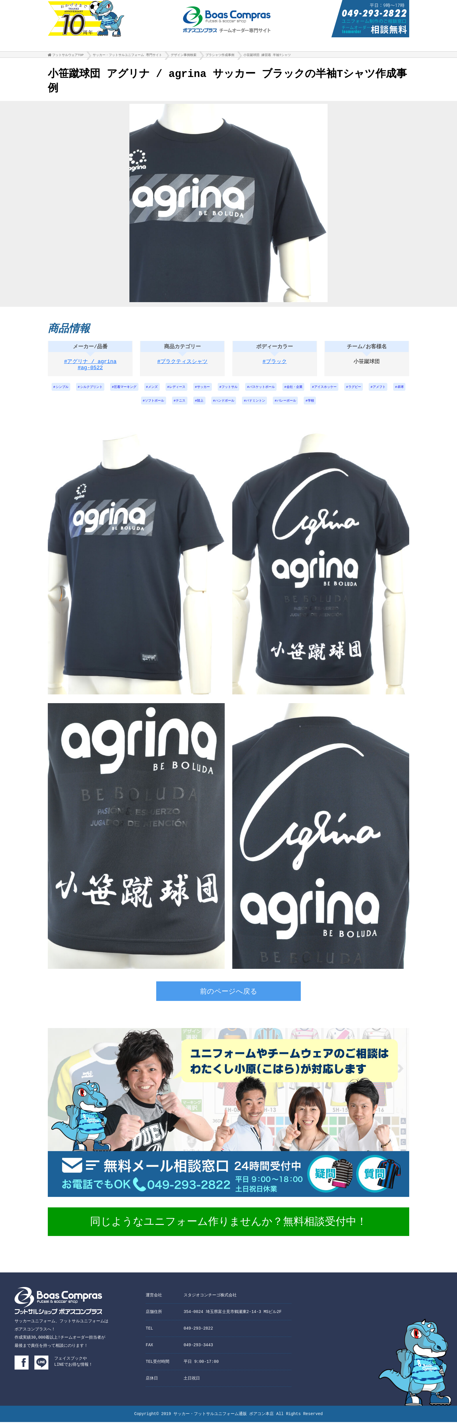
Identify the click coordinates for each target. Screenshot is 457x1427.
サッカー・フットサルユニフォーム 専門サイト (127, 56)
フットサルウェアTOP (68, 56)
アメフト (123, 405)
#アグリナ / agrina (90, 364)
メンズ (170, 390)
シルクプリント (103, 390)
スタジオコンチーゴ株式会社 (210, 1300)
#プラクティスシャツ (182, 364)
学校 (340, 405)
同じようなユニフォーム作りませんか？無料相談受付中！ (228, 1227)
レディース (196, 390)
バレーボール (313, 405)
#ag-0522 (90, 371)
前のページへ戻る (228, 997)
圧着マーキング (140, 390)
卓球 (145, 405)
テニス (200, 405)
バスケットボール (288, 390)
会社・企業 (322, 390)
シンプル (72, 390)
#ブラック (275, 364)
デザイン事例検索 (183, 56)
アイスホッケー (356, 390)
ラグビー (387, 390)
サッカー (224, 390)
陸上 (220, 405)
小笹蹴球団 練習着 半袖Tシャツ (267, 56)
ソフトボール (171, 405)
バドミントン (280, 405)
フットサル (252, 390)
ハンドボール (247, 405)
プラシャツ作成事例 (219, 56)
